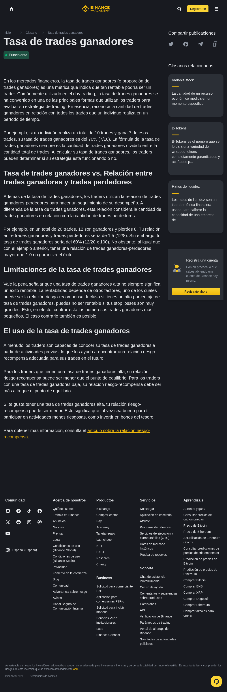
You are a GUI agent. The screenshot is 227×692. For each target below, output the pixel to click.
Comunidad (61, 585)
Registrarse (198, 9)
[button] (216, 8)
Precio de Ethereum (197, 531)
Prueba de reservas (153, 554)
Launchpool (104, 539)
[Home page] (96, 8)
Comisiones (148, 604)
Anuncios (59, 521)
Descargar (147, 509)
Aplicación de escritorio (156, 515)
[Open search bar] (178, 9)
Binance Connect (108, 635)
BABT (100, 552)
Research (103, 558)
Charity (101, 564)
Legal (56, 539)
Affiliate (145, 521)
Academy (102, 527)
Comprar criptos (107, 515)
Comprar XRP (193, 592)
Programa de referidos (155, 527)
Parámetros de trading (155, 622)
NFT (99, 546)
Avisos (57, 598)
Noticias (58, 527)
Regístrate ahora (195, 291)
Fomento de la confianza (69, 573)
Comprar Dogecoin (197, 598)
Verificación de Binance (156, 616)
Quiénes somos (63, 509)
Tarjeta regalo (105, 533)
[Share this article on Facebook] (185, 44)
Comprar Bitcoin (195, 580)
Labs (99, 628)
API (142, 610)
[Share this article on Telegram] (200, 44)
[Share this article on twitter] (171, 44)
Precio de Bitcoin (195, 525)
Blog (56, 579)
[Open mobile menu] (216, 9)
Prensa (57, 533)
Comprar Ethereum (197, 605)
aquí (75, 669)
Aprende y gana (194, 509)
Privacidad (60, 567)
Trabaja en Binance (66, 515)
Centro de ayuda (151, 587)
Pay (99, 521)
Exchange (103, 509)
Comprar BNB (193, 586)
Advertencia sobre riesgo (70, 591)
